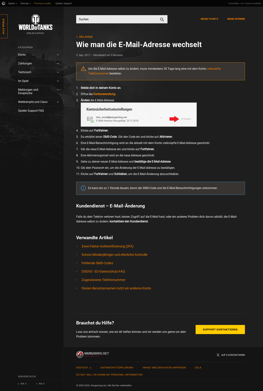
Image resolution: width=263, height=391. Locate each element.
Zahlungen (25, 63)
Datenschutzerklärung (117, 367)
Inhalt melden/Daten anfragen (164, 367)
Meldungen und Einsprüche (28, 91)
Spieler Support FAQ (31, 110)
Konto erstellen (253, 3)
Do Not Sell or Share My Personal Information (109, 374)
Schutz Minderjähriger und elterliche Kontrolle (115, 255)
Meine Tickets (209, 19)
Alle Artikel (86, 36)
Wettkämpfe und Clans (32, 102)
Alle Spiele (3, 26)
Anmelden (233, 3)
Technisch (24, 72)
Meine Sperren (236, 19)
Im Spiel (23, 81)
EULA (198, 367)
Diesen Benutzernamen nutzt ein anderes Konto (116, 288)
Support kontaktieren (220, 329)
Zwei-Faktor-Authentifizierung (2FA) (108, 246)
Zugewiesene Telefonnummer (103, 280)
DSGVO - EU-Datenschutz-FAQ (103, 271)
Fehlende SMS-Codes (97, 263)
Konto (22, 54)
